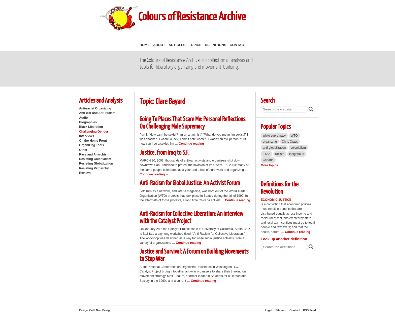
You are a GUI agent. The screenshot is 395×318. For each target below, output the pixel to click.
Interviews (86, 136)
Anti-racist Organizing (95, 108)
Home (145, 45)
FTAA (266, 154)
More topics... (270, 165)
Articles (177, 45)
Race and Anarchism (94, 154)
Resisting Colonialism (95, 159)
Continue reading (193, 143)
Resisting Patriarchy (94, 168)
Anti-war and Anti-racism (97, 113)
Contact (238, 45)
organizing (270, 141)
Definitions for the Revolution (280, 187)
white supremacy (274, 135)
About (159, 45)
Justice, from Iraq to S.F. (164, 152)
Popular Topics (276, 126)
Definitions (215, 45)
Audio (83, 118)
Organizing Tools (91, 145)
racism (279, 154)
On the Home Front (93, 140)
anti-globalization (274, 147)
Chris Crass (290, 141)
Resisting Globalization (96, 163)
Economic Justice (276, 200)
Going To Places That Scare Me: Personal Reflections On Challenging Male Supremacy (192, 122)
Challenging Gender (93, 131)
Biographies (88, 122)
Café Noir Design (100, 310)
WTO (294, 135)
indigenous (296, 154)
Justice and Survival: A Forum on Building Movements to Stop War (194, 254)
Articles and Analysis (100, 100)
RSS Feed (309, 310)
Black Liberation (91, 127)
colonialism (298, 147)
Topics (195, 45)
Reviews (85, 173)
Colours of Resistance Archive (192, 16)
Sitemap (280, 310)
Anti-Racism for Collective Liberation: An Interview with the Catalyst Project (191, 216)
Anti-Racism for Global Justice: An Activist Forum (190, 182)
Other (83, 150)
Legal (268, 310)
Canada (268, 160)
